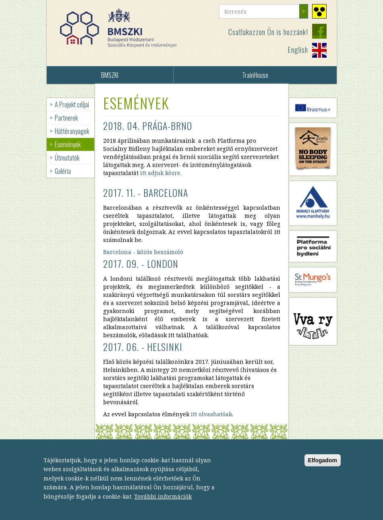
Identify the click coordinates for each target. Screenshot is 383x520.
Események (68, 144)
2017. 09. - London (140, 263)
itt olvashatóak (211, 414)
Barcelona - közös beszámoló (143, 252)
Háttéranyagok (72, 131)
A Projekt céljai (72, 104)
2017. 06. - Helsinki (142, 346)
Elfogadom (322, 468)
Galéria (63, 171)
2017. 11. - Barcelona (145, 192)
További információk (163, 504)
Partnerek (66, 118)
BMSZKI (109, 75)
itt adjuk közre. (161, 173)
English (298, 49)
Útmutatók (67, 158)
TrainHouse (255, 75)
